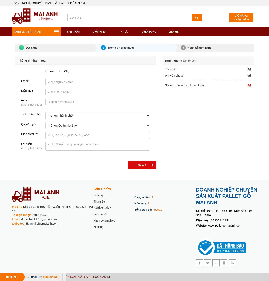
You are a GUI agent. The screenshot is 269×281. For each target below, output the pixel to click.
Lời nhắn (32, 146)
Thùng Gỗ (99, 201)
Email (32, 103)
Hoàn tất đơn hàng (196, 47)
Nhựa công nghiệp (104, 220)
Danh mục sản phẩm (36, 31)
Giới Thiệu (99, 31)
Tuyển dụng (148, 31)
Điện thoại (27, 90)
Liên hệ (173, 31)
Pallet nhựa (100, 214)
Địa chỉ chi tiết (29, 134)
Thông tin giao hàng (117, 47)
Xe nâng (98, 227)
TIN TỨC (123, 31)
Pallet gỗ (99, 195)
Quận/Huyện (29, 124)
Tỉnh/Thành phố (31, 114)
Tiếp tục (141, 164)
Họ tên (25, 80)
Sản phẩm (73, 31)
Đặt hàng (26, 47)
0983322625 (51, 277)
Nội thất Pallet (102, 208)
